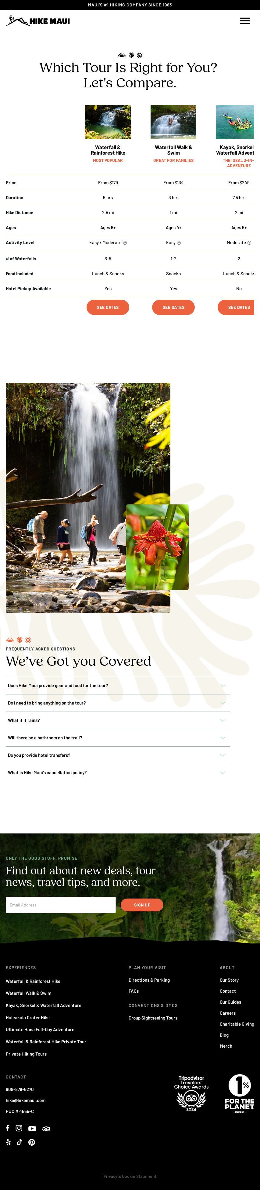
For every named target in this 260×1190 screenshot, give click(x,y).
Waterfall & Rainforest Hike (108, 150)
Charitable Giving (237, 1024)
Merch (226, 1046)
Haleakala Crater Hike (28, 1017)
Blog (224, 1035)
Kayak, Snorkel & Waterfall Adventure (43, 1005)
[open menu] (245, 20)
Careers (228, 1013)
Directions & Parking (149, 980)
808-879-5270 (20, 1089)
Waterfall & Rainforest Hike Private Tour (46, 1041)
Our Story (229, 980)
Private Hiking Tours (26, 1053)
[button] (118, 685)
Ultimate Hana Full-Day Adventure (40, 1029)
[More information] (125, 243)
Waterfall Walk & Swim (173, 150)
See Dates (108, 307)
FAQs (134, 991)
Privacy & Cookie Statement (130, 1176)
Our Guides (230, 1002)
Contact (228, 991)
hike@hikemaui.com (25, 1100)
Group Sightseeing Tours (153, 1017)
